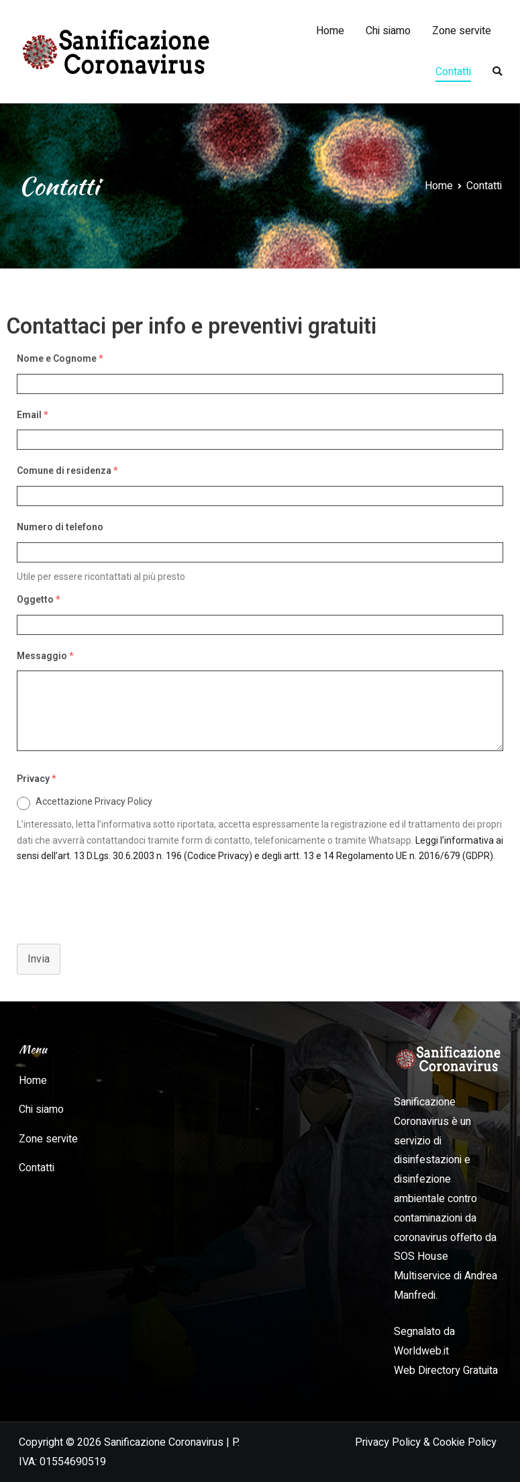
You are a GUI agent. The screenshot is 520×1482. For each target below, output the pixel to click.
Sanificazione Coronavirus (163, 1442)
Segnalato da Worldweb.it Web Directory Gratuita (446, 1351)
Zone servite (461, 31)
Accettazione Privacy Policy (94, 801)
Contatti (453, 72)
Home (330, 31)
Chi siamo (388, 31)
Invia (39, 958)
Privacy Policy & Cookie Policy (426, 1442)
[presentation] (109, 897)
